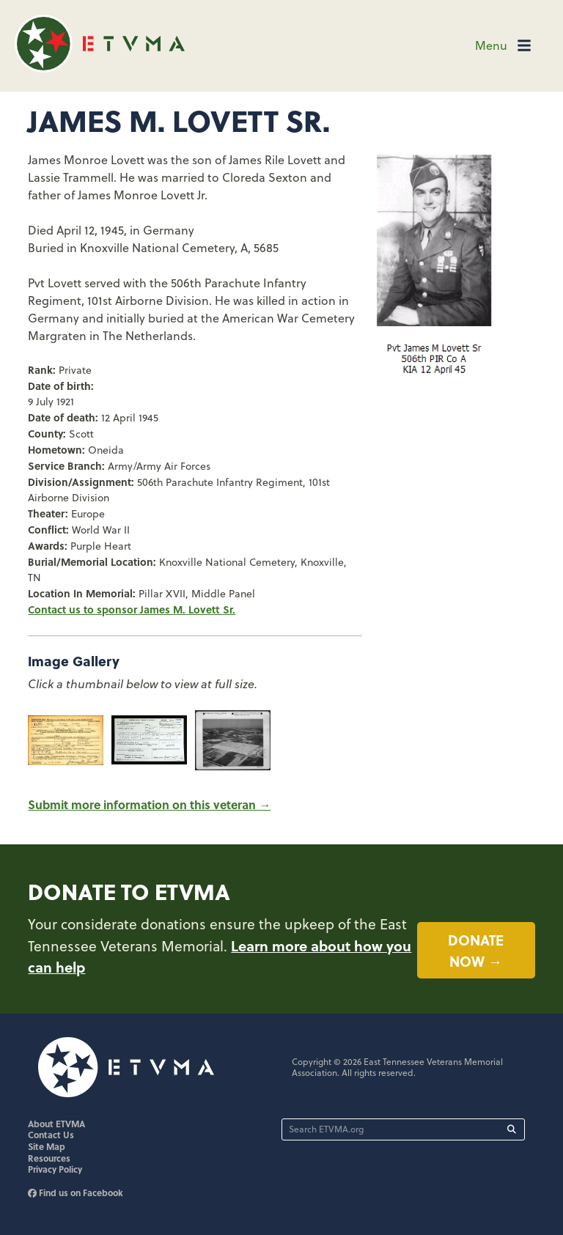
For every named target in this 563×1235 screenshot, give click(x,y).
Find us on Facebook (75, 1192)
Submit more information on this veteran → (149, 804)
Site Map (46, 1146)
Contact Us (51, 1134)
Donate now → (476, 950)
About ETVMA (56, 1123)
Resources (49, 1158)
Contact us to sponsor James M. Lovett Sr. (131, 609)
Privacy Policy (55, 1169)
